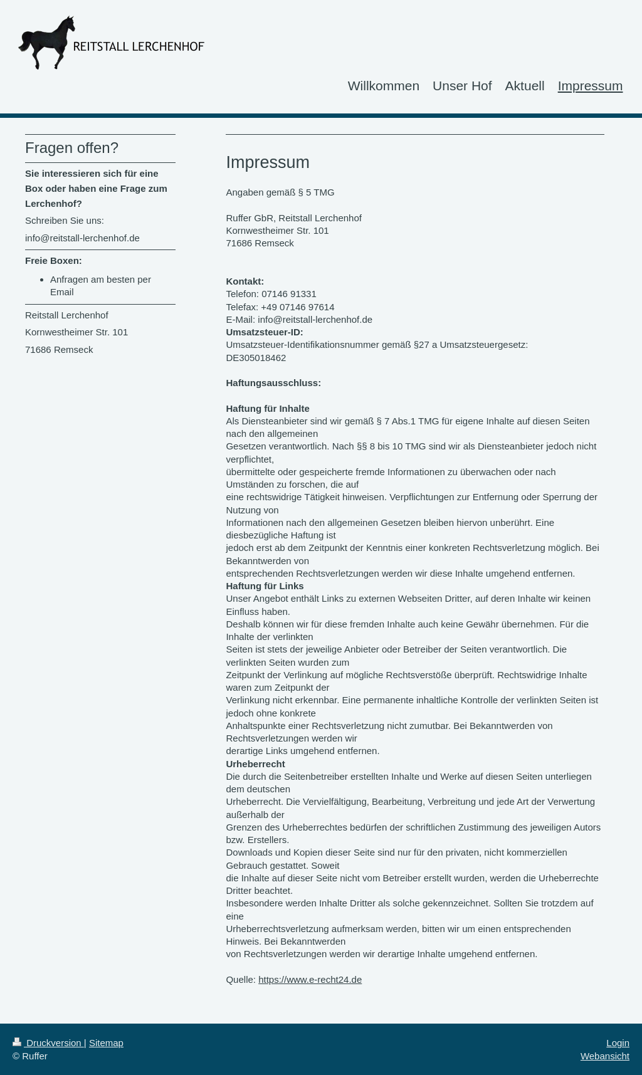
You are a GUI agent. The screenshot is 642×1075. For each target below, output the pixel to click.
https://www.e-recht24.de (310, 979)
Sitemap (106, 1042)
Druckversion (48, 1042)
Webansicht (605, 1056)
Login (617, 1042)
